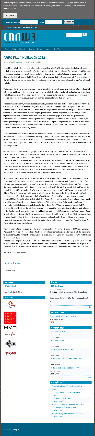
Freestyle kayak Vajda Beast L (61, 350)
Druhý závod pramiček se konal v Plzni (67, 386)
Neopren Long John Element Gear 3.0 (67, 413)
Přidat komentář (10, 270)
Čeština (17, 292)
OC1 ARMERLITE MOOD (61, 398)
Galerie (31, 49)
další (90, 377)
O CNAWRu (55, 49)
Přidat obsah (10, 286)
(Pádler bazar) (57, 401)
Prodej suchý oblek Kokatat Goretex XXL (66, 359)
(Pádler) (55, 389)
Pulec (17, 62)
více (90, 307)
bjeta (52, 289)
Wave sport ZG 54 (57, 340)
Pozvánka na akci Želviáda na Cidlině (66, 392)
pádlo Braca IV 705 (57, 331)
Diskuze (39, 49)
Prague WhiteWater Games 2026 (63, 316)
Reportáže (17, 263)
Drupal (16, 429)
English (9, 292)
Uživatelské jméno (12, 22)
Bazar (47, 49)
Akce (6, 49)
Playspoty (22, 49)
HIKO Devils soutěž (57, 286)
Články (13, 49)
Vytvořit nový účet (13, 28)
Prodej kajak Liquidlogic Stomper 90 (64, 368)
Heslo (42, 22)
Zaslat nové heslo (30, 28)
